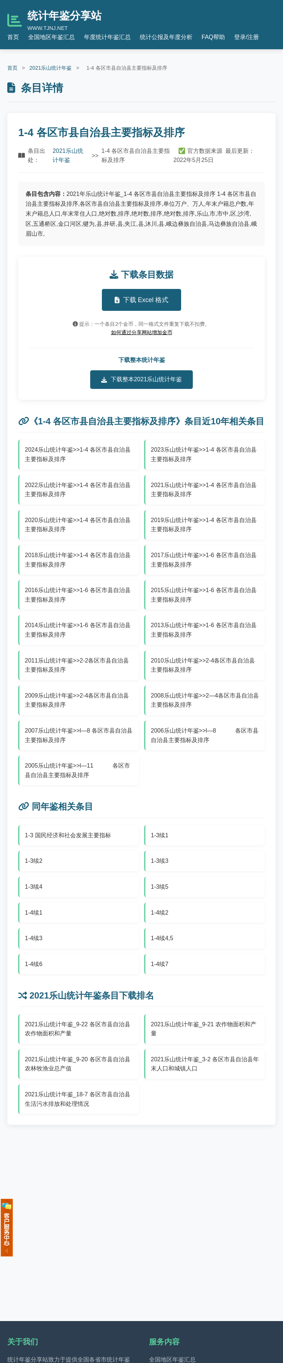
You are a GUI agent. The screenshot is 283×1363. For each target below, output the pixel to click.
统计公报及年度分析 (166, 37)
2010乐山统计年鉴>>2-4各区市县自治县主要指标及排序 (203, 665)
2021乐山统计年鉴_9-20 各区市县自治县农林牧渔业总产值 (77, 1064)
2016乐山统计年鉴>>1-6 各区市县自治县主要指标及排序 (78, 595)
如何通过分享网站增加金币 (141, 332)
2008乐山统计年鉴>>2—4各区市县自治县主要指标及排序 (205, 700)
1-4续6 (33, 964)
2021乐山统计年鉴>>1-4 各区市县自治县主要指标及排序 (204, 490)
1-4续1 (33, 913)
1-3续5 (159, 887)
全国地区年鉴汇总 (51, 37)
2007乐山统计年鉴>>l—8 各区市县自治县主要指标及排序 (79, 735)
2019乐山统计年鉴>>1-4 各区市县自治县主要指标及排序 (204, 525)
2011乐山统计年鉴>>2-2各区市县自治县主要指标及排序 (77, 665)
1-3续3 (159, 861)
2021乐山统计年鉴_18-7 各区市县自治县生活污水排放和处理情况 (77, 1099)
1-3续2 (33, 861)
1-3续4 (33, 887)
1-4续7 (159, 964)
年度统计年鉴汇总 (107, 37)
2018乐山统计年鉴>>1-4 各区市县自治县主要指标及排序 (78, 560)
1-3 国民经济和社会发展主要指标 (68, 835)
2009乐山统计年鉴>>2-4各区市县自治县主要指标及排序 (77, 700)
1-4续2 (159, 913)
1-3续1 (159, 835)
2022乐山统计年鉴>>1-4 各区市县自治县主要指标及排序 (78, 490)
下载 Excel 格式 (142, 300)
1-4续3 (33, 938)
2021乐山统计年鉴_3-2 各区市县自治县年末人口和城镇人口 (205, 1064)
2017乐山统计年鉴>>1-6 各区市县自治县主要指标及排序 (204, 560)
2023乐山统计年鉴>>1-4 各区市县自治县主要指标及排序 (204, 454)
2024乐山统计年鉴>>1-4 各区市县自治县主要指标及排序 (78, 454)
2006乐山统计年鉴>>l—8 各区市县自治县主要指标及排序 (205, 735)
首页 (13, 37)
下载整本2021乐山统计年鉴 (141, 379)
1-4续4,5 (162, 938)
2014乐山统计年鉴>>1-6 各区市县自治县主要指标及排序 (78, 630)
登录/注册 (246, 37)
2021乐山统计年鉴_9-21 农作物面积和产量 (203, 1029)
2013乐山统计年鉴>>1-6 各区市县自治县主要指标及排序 (204, 630)
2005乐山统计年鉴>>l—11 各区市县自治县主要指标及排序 (77, 770)
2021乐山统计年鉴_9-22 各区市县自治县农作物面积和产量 (77, 1029)
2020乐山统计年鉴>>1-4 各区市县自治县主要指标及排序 (78, 525)
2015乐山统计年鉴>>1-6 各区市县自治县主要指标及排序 (204, 595)
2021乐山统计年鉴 (50, 68)
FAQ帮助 (213, 37)
